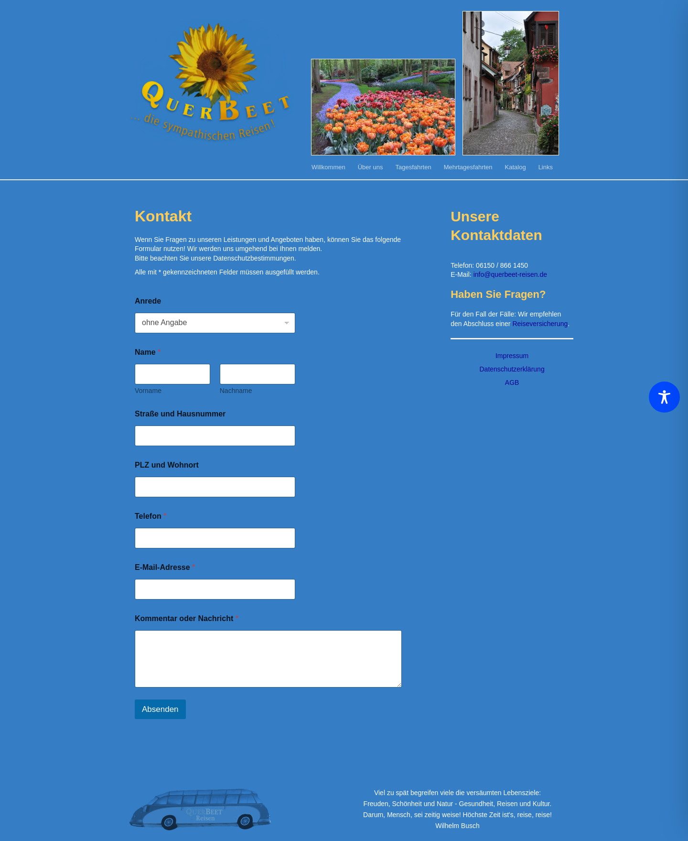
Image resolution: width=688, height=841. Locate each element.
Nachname (236, 390)
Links (545, 167)
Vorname (148, 390)
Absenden (160, 709)
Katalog (515, 167)
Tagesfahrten (413, 167)
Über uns (370, 167)
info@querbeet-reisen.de (510, 274)
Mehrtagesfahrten (468, 167)
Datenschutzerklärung (511, 369)
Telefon (150, 516)
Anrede (148, 301)
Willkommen (328, 167)
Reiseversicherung (540, 324)
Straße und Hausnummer (180, 414)
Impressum (511, 356)
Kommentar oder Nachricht (186, 618)
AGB (512, 382)
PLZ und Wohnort (167, 465)
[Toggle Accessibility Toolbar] (664, 397)
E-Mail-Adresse (165, 567)
